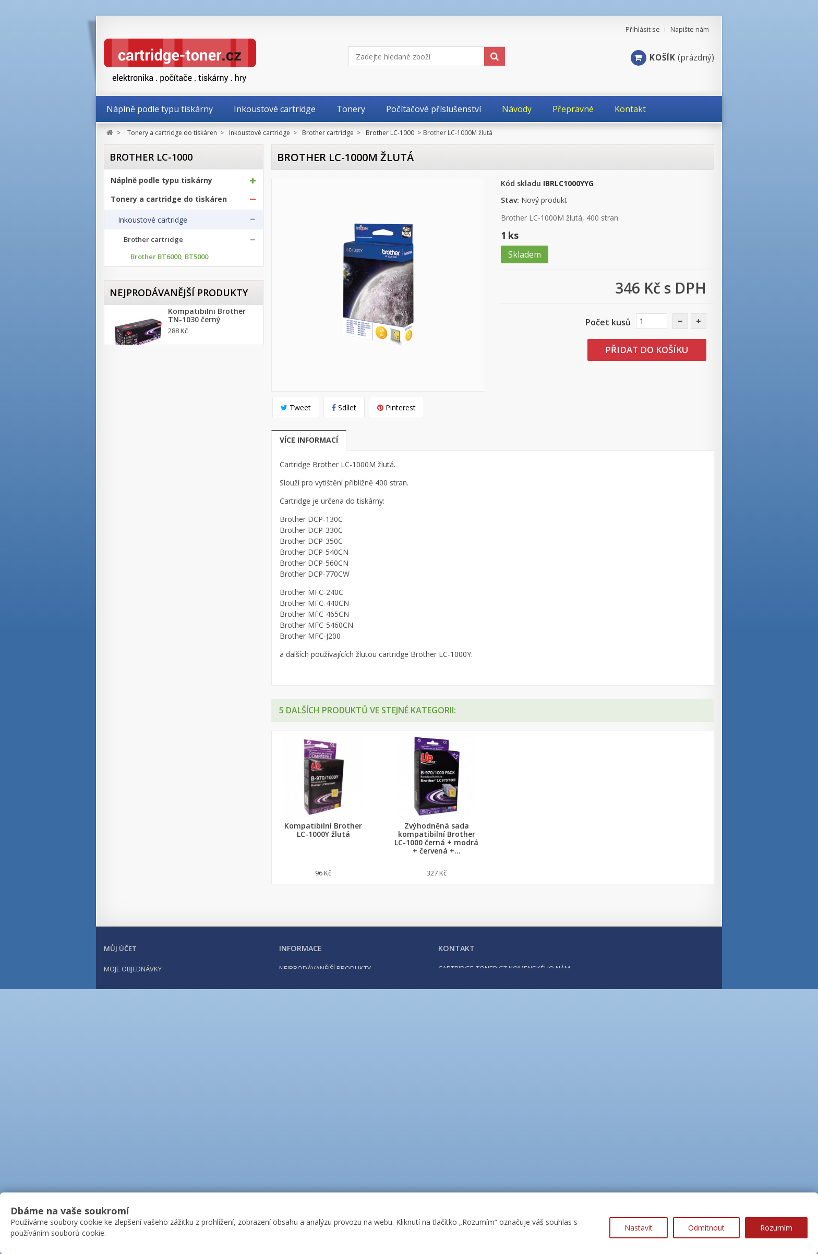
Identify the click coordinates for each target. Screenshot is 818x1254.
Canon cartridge (151, 601)
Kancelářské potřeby (150, 762)
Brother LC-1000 (157, 488)
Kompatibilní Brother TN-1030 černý (207, 854)
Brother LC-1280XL (160, 548)
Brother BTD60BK (158, 276)
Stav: (510, 200)
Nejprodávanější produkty (179, 824)
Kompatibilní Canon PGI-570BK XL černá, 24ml (204, 919)
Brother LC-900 (154, 427)
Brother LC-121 (154, 306)
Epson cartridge (150, 618)
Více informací (309, 440)
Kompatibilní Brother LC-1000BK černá (323, 830)
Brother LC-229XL (158, 397)
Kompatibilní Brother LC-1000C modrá (436, 830)
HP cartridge (145, 635)
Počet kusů (608, 322)
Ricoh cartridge (150, 652)
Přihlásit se (642, 29)
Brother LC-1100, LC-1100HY (175, 503)
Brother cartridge (153, 244)
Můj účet (120, 1160)
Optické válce (140, 697)
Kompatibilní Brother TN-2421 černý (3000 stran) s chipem (207, 981)
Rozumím (776, 1228)
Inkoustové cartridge (152, 224)
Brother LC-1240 (156, 533)
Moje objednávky (133, 1181)
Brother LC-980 (154, 458)
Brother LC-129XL (158, 352)
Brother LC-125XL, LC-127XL (175, 337)
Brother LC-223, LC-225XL (171, 367)
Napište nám (689, 29)
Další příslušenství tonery (160, 737)
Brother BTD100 (156, 291)
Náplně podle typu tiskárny (161, 184)
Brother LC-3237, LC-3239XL (174, 564)
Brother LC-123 (154, 322)
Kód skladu (521, 183)
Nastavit (638, 1228)
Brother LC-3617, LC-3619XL (174, 579)
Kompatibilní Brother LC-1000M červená (549, 830)
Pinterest (396, 407)
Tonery (130, 676)
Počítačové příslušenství (156, 781)
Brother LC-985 (154, 473)
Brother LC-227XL (158, 382)
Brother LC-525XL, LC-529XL (175, 412)
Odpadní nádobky (147, 717)
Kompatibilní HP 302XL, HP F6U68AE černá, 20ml (211, 1038)
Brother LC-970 (154, 443)
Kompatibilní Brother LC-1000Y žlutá (663, 830)
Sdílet (344, 407)
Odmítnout (706, 1228)
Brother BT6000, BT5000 (169, 261)
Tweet (296, 407)
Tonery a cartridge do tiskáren (169, 203)
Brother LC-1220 (156, 518)
